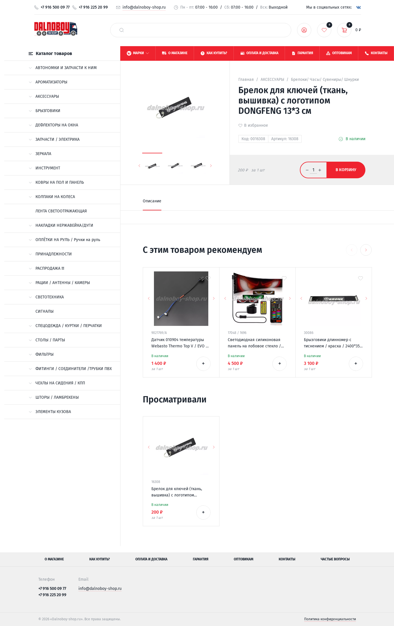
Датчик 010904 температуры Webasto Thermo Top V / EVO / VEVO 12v (179, 343)
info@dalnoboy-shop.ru (144, 7)
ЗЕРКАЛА (40, 153)
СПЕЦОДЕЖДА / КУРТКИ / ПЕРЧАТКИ (65, 325)
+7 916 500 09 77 (55, 7)
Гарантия (200, 559)
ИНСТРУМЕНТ (44, 168)
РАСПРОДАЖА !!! (46, 268)
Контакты (287, 559)
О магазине (54, 559)
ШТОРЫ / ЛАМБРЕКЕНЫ (54, 397)
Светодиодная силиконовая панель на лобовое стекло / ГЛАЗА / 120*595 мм (254, 343)
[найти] (121, 30)
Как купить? (99, 559)
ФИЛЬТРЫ (41, 354)
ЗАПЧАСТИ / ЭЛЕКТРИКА (54, 139)
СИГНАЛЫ (44, 311)
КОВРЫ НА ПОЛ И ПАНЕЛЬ (56, 182)
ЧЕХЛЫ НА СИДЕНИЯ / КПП (57, 383)
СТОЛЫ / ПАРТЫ (47, 340)
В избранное (256, 125)
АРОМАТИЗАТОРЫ (48, 82)
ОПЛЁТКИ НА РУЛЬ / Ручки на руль (64, 239)
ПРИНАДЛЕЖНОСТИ (50, 254)
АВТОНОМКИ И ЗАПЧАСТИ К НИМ (63, 67)
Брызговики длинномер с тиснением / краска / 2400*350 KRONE (333, 343)
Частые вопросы (335, 559)
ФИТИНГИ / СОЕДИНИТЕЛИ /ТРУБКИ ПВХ (70, 368)
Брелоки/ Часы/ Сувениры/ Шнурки (325, 79)
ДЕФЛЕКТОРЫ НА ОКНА (53, 125)
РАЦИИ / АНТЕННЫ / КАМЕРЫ (59, 282)
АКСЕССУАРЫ (44, 96)
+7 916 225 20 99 (93, 7)
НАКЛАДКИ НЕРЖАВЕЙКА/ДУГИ (61, 225)
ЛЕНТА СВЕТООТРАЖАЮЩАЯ (61, 211)
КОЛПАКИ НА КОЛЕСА (52, 196)
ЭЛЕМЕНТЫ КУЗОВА (50, 411)
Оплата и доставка (151, 559)
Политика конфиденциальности (330, 619)
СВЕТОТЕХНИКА (46, 297)
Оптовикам (243, 559)
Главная (246, 79)
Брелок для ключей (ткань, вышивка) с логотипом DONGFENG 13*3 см (176, 492)
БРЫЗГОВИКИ (44, 110)
